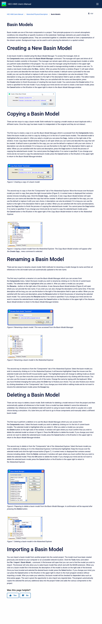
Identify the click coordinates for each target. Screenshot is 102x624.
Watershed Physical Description (37, 14)
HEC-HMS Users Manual (19, 4)
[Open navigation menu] (97, 4)
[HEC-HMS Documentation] (4, 4)
